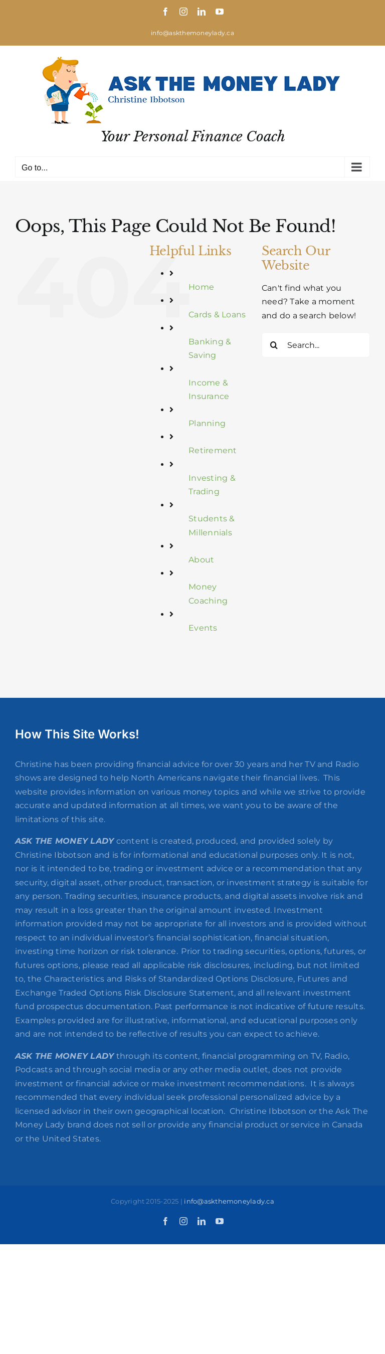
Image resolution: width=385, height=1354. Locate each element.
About (201, 559)
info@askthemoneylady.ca (192, 33)
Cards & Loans (217, 314)
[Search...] (316, 344)
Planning (207, 423)
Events (202, 628)
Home (201, 287)
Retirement (212, 450)
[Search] (274, 344)
